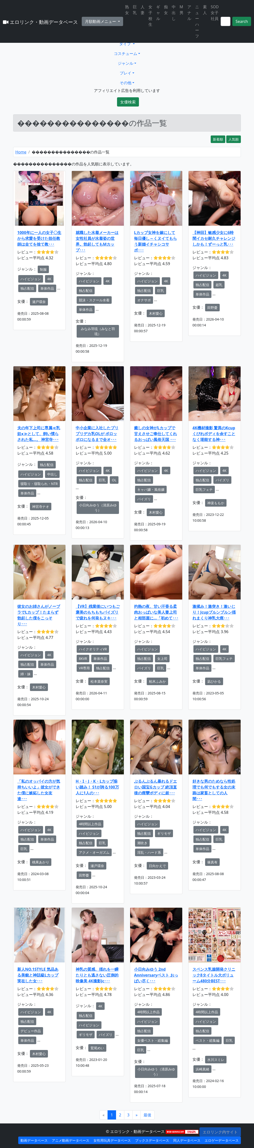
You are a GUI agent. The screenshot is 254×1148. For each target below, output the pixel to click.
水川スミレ (215, 1059)
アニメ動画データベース (70, 1140)
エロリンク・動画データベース (40, 22)
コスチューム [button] (125, 53)
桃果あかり (40, 862)
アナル (189, 12)
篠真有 (212, 862)
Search (242, 21)
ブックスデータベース (152, 1140)
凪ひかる (214, 681)
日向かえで (157, 865)
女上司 (162, 658)
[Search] (225, 21)
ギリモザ (164, 833)
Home (21, 152)
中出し (174, 12)
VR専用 (84, 668)
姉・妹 (25, 674)
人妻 (143, 9)
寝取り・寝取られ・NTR (39, 483)
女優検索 (128, 102)
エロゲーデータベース (222, 1140)
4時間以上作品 (90, 824)
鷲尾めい (97, 1048)
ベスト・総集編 (207, 1040)
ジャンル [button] (125, 63)
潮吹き (142, 843)
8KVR (83, 658)
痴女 (166, 9)
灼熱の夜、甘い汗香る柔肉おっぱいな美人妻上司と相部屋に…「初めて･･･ (156, 612)
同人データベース (186, 1140)
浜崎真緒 (202, 1069)
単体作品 (47, 288)
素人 (205, 9)
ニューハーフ (197, 21)
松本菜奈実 (99, 681)
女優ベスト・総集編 (152, 1040)
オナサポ (144, 300)
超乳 (219, 284)
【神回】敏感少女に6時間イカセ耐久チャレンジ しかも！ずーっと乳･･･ (213, 238)
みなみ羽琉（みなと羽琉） (98, 331)
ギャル (158, 12)
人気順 (233, 139)
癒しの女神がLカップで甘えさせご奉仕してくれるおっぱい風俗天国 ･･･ (155, 433)
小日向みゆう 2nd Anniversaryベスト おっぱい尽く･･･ (156, 975)
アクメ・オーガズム (94, 852)
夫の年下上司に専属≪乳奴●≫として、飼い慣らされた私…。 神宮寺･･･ (38, 433)
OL (114, 480)
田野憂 (212, 307)
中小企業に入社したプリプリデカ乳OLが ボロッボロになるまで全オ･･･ (97, 433)
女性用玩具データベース (112, 1140)
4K (49, 279)
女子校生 (150, 15)
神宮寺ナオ (40, 506)
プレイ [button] (125, 73)
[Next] (136, 1115)
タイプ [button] (125, 43)
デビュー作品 (30, 1031)
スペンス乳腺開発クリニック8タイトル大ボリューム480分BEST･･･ (213, 975)
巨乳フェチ (204, 489)
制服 (43, 269)
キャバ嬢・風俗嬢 (150, 489)
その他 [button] (125, 82)
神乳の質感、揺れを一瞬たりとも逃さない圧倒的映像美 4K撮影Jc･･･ (97, 975)
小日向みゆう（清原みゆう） (98, 507)
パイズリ (144, 499)
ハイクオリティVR (93, 649)
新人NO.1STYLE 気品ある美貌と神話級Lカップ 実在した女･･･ (37, 975)
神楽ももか (215, 503)
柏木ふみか (157, 681)
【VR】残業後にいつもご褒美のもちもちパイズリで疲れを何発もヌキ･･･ (98, 612)
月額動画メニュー (101, 21)
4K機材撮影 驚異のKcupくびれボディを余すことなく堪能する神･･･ (213, 433)
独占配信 (27, 288)
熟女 (127, 9)
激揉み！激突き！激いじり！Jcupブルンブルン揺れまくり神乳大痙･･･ (214, 612)
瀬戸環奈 (39, 301)
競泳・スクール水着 (94, 300)
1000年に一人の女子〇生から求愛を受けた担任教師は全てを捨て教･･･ (39, 238)
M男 (181, 9)
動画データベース (34, 1140)
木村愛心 (156, 313)
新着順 (218, 139)
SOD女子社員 (215, 12)
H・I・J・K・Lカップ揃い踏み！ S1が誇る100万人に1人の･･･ (97, 787)
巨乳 (135, 9)
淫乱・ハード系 (149, 852)
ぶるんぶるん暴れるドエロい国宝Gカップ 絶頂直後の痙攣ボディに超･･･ (155, 787)
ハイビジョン (30, 279)
